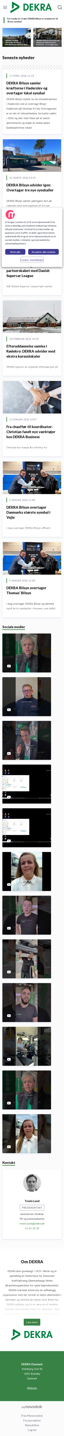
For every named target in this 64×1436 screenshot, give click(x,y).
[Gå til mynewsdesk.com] (32, 1407)
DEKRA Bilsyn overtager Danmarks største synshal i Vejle (28, 512)
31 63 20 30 (32, 1228)
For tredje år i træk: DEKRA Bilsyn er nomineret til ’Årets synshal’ (32, 20)
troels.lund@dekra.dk (32, 1223)
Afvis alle (15, 251)
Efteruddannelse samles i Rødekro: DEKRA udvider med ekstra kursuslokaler (30, 351)
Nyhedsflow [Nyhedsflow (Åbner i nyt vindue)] (32, 1425)
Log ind (32, 1430)
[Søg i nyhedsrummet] (59, 7)
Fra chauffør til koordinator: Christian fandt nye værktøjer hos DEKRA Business (30, 432)
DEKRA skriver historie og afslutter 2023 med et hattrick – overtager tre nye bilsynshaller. (47, 42)
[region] (32, 237)
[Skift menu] (5, 7)
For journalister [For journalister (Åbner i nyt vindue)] (32, 1420)
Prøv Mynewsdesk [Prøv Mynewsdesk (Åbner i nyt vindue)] (32, 1415)
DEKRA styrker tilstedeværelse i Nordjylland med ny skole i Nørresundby (17, 42)
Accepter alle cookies (43, 251)
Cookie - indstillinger (32, 259)
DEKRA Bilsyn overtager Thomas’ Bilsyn (26, 590)
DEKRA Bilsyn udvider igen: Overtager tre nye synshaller (30, 187)
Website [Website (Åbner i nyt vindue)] (32, 1388)
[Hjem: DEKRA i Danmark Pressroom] (31, 7)
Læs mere (32, 1322)
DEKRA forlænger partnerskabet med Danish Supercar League (28, 270)
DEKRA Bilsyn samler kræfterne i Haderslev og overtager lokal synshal (26, 88)
